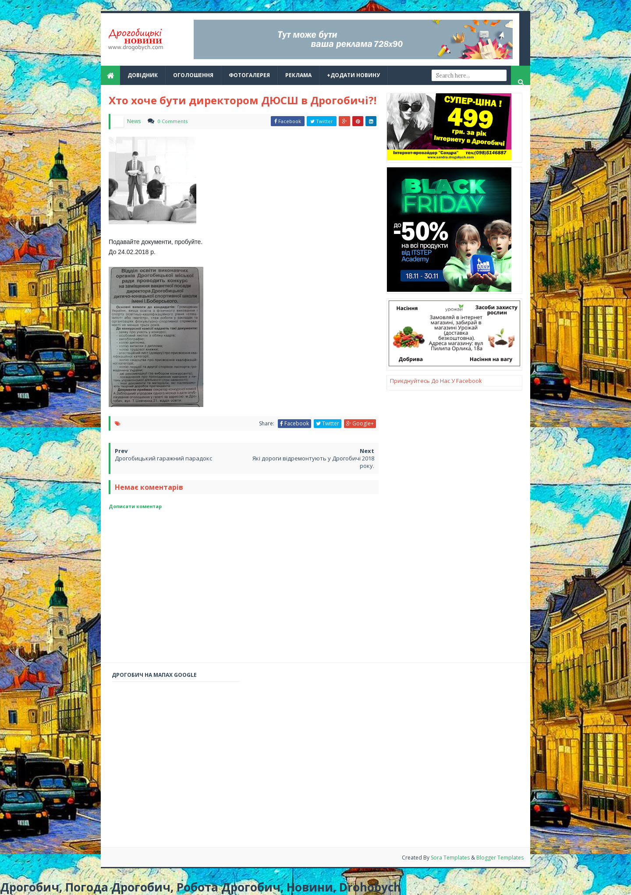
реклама (298, 75)
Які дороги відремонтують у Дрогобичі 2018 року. (313, 462)
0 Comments (173, 121)
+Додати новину (353, 75)
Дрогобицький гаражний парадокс (163, 458)
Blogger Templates (500, 857)
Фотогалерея (249, 75)
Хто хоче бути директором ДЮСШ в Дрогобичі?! (242, 100)
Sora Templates (451, 857)
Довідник (143, 75)
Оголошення (193, 75)
